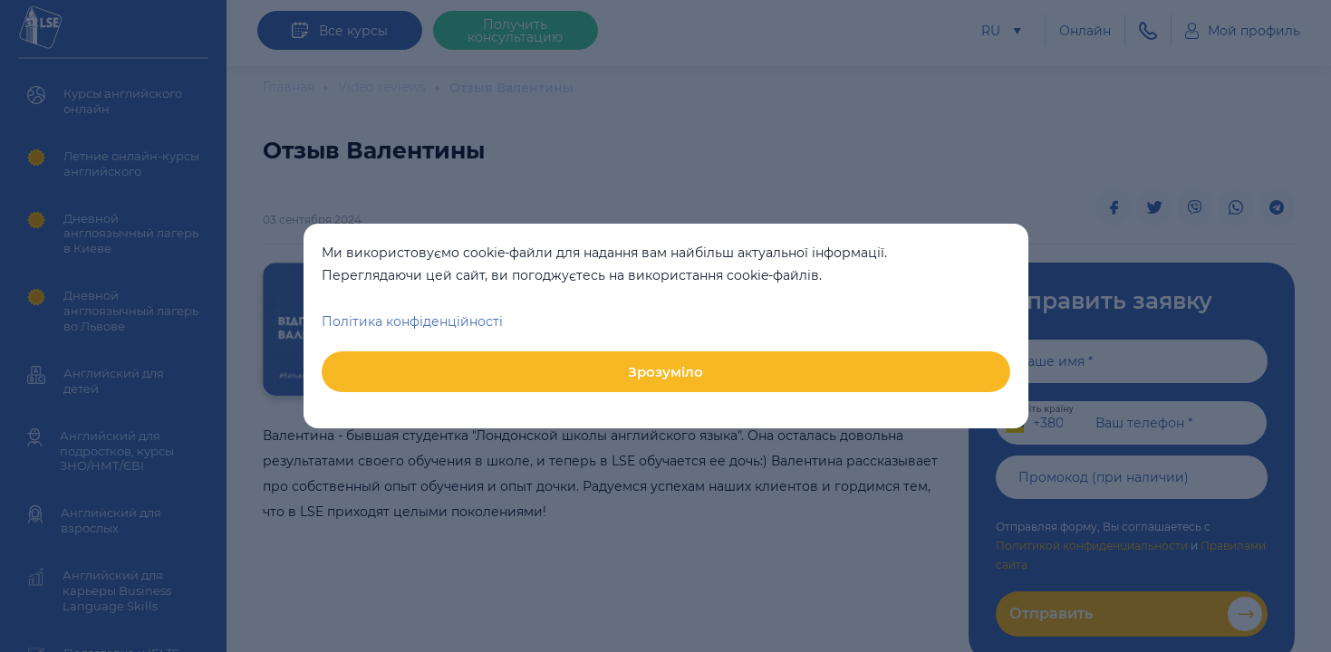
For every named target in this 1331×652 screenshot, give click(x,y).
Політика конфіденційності (412, 321)
